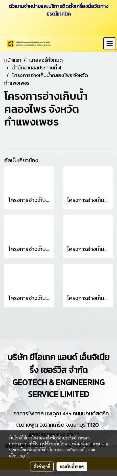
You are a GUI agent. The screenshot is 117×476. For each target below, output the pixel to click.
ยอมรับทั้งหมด (72, 466)
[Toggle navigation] (109, 43)
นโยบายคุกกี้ (19, 455)
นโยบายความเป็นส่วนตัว (67, 449)
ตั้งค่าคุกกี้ (42, 466)
